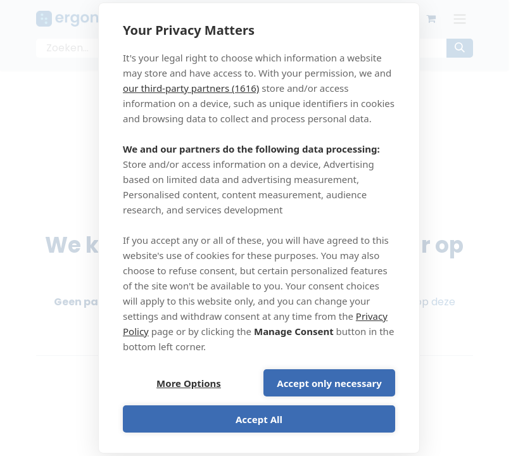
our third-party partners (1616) (191, 88)
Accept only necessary (329, 383)
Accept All (259, 419)
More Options (188, 383)
